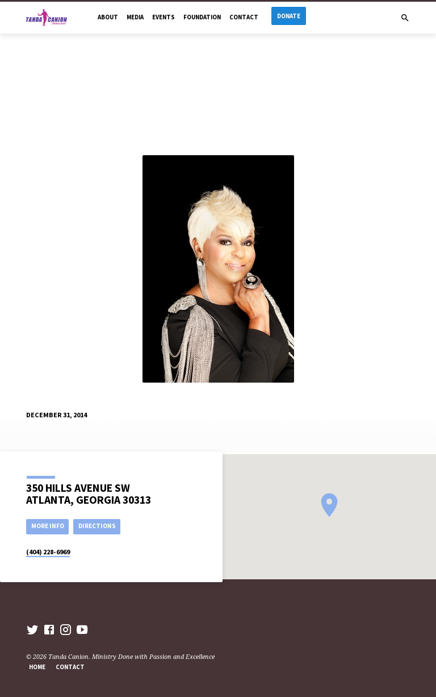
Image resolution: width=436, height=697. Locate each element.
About (108, 17)
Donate (288, 16)
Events (163, 17)
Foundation (202, 17)
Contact (243, 17)
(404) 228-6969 (48, 551)
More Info (47, 526)
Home (37, 667)
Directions (97, 526)
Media (135, 17)
